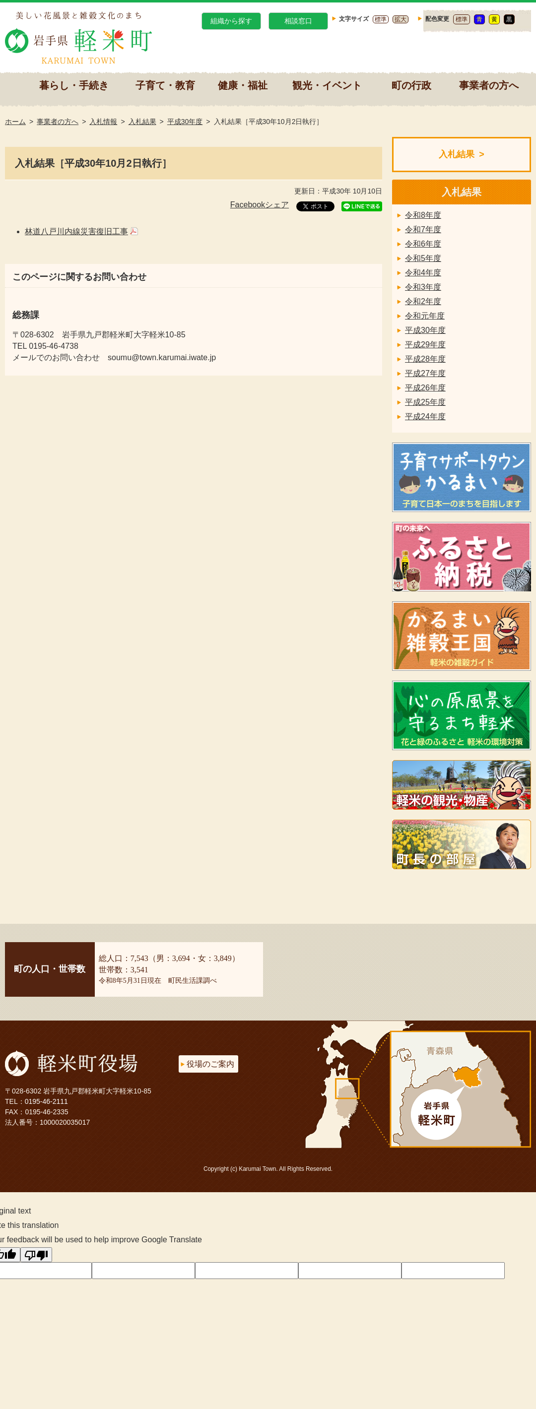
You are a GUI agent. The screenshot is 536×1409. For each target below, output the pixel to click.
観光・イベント (327, 85)
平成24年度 (425, 416)
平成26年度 (425, 388)
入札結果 (142, 122)
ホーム (15, 122)
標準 (381, 19)
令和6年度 (423, 244)
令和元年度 (425, 316)
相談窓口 (298, 21)
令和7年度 (423, 229)
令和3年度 (423, 287)
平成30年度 (185, 122)
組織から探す (231, 21)
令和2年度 (423, 301)
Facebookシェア (259, 204)
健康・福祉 (243, 85)
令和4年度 (423, 272)
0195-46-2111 (46, 1101)
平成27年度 (425, 373)
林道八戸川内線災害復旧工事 (76, 231)
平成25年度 (425, 402)
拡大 (400, 19)
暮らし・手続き (74, 85)
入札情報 (103, 122)
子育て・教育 (165, 85)
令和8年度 (423, 215)
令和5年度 (423, 258)
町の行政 (411, 85)
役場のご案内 (210, 1064)
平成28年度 (425, 359)
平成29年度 (425, 344)
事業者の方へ (489, 85)
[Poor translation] (36, 1254)
